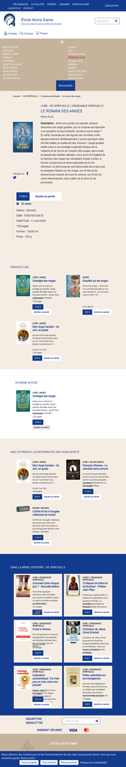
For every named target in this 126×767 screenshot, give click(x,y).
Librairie (64, 4)
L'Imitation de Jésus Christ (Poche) (94, 631)
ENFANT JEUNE (11, 54)
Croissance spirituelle (50, 96)
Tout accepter (29, 762)
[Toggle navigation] (63, 42)
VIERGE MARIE (75, 78)
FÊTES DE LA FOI (76, 57)
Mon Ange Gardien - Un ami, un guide (45, 328)
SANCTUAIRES (10, 71)
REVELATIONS (10, 68)
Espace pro (111, 5)
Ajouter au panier (45, 196)
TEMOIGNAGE (75, 74)
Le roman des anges (71, 96)
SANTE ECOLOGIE (77, 71)
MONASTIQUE (75, 61)
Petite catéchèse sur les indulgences (94, 677)
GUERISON (8, 61)
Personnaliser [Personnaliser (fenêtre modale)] (69, 762)
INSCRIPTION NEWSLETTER (34, 720)
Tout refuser (49, 762)
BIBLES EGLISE (10, 47)
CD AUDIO (8, 50)
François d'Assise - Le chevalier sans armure (95, 467)
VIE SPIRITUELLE (11, 78)
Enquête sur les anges (95, 280)
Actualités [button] (37, 4)
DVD (70, 50)
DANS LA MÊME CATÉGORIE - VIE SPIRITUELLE (37, 567)
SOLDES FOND (10, 74)
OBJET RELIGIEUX (12, 64)
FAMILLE (7, 57)
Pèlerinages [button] (20, 4)
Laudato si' (14, 8)
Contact (28, 8)
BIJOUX (72, 47)
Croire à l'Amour (41, 629)
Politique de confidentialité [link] (93, 762)
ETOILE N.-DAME (76, 54)
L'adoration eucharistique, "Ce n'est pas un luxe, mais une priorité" (45, 680)
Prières (51, 4)
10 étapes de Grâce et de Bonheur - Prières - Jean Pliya (95, 586)
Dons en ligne (81, 4)
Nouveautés (66, 85)
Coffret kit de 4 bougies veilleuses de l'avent (45, 513)
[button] (14, 137)
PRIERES (72, 64)
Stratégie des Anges (43, 280)
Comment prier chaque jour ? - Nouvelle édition (45, 585)
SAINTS (72, 68)
